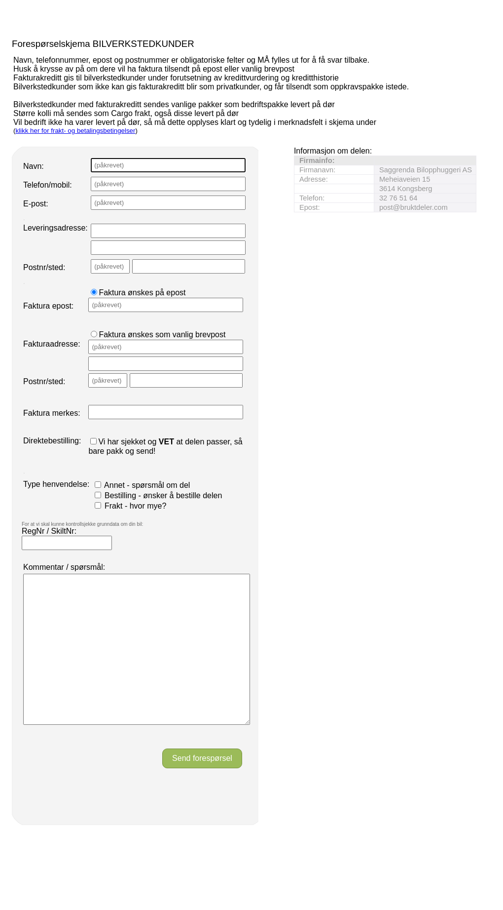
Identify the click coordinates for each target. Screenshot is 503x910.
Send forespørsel (202, 788)
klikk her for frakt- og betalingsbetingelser (75, 130)
